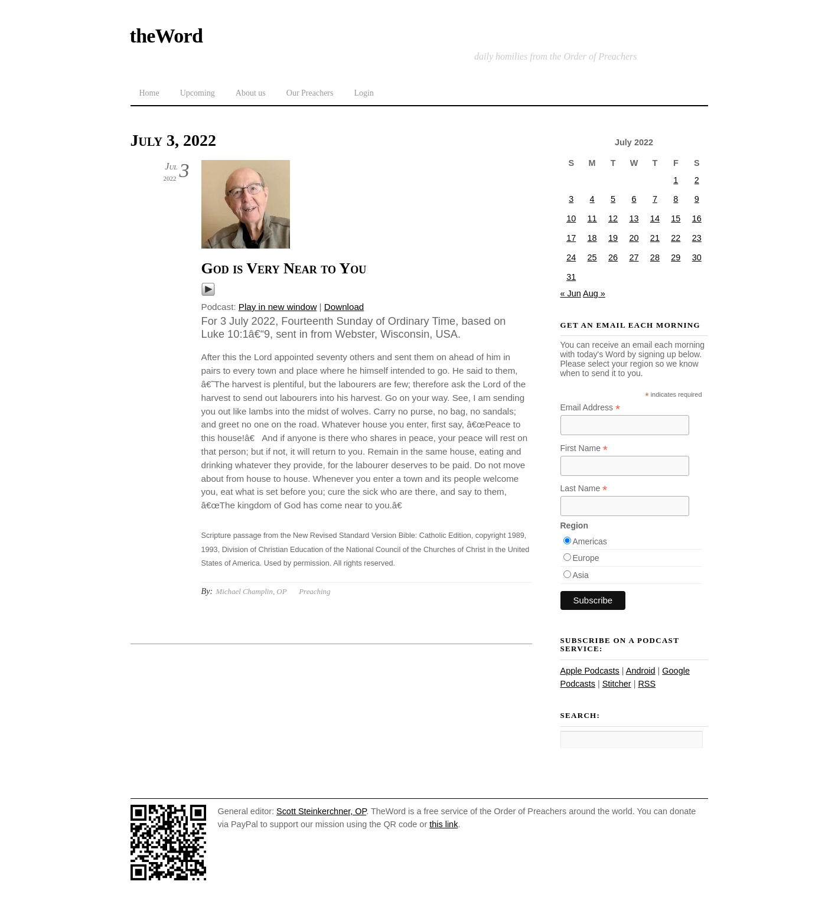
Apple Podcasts (589, 670)
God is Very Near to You (284, 268)
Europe (586, 558)
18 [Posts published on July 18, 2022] (592, 238)
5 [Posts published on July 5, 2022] (613, 199)
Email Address (590, 407)
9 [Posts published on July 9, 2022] (696, 199)
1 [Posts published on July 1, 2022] (675, 180)
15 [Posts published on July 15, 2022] (675, 218)
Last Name (584, 488)
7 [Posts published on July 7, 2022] (655, 199)
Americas (590, 541)
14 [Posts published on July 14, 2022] (655, 218)
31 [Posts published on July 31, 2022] (571, 277)
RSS (647, 683)
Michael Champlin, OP (251, 591)
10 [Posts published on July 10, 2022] (571, 218)
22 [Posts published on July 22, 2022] (675, 238)
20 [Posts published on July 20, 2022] (633, 238)
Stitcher (616, 683)
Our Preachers (310, 93)
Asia (581, 575)
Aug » (594, 293)
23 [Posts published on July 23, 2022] (697, 238)
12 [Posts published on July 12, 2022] (613, 218)
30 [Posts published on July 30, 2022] (697, 257)
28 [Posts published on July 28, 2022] (655, 257)
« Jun (570, 293)
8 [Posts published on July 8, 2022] (675, 199)
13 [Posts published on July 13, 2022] (633, 218)
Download (344, 307)
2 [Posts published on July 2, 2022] (696, 180)
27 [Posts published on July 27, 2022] (633, 257)
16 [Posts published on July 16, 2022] (697, 218)
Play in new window (278, 307)
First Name (584, 448)
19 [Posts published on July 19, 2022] (613, 238)
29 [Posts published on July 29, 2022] (675, 257)
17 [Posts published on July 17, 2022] (571, 238)
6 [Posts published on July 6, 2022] (633, 199)
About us (251, 93)
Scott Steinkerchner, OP (321, 811)
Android (641, 670)
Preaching (314, 591)
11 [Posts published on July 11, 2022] (592, 218)
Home (149, 93)
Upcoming (197, 93)
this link (443, 824)
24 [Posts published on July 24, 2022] (571, 257)
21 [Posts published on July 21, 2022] (655, 238)
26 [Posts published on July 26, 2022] (613, 257)
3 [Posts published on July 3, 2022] (571, 199)
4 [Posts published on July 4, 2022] (592, 199)
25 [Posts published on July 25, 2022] (592, 257)
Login (363, 93)
